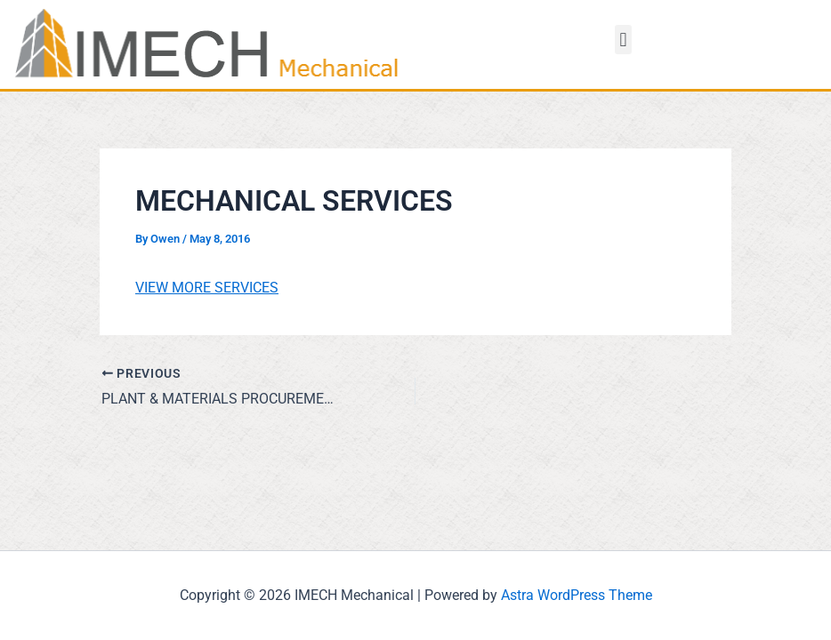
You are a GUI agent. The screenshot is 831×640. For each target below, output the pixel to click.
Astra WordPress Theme (576, 595)
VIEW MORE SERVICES (206, 287)
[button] (623, 39)
